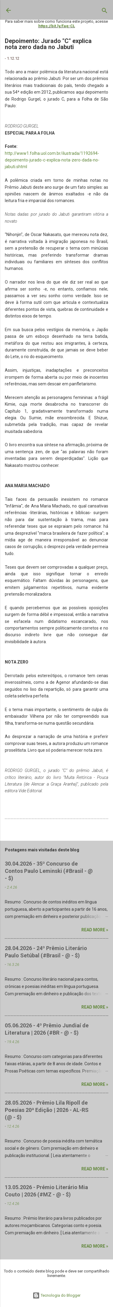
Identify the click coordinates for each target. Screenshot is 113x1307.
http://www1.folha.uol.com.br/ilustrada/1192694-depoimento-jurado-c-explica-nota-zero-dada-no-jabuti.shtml (52, 160)
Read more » (94, 929)
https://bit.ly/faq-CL (56, 26)
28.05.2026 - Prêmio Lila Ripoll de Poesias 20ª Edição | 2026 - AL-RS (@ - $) (47, 1109)
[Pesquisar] (104, 12)
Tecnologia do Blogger (56, 1295)
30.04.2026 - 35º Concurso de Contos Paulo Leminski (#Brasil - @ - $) (49, 870)
